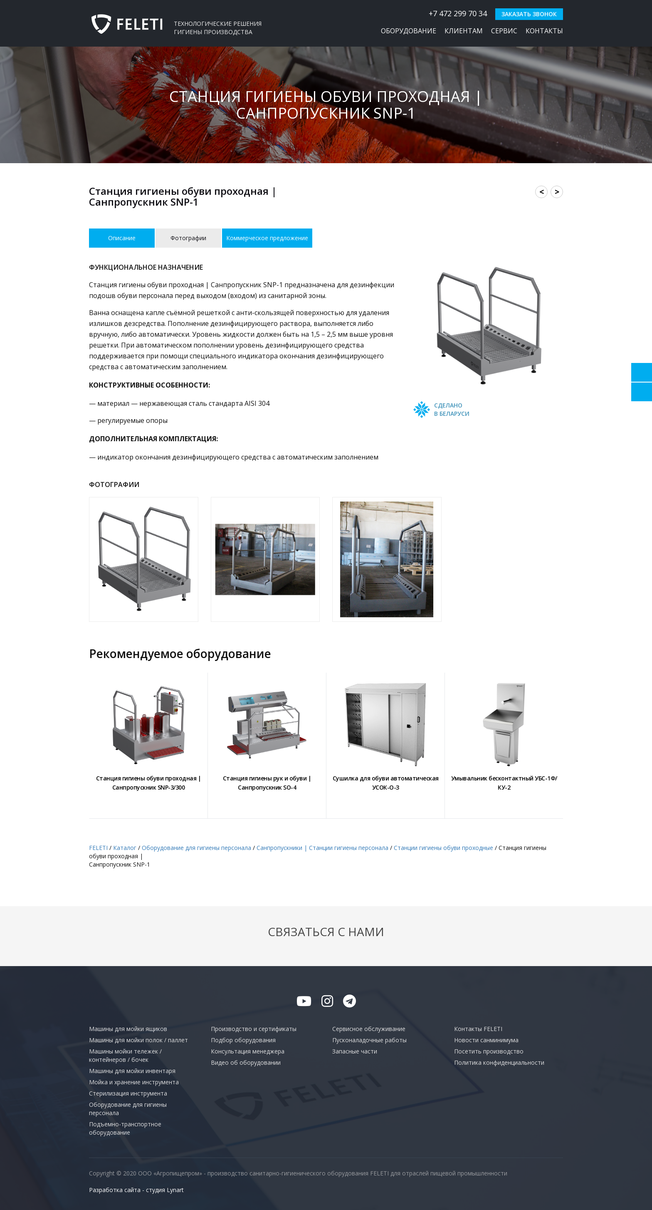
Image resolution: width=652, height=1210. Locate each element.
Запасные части (354, 1051)
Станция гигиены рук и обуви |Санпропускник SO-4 (267, 782)
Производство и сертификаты (253, 1029)
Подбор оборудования (243, 1040)
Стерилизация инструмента (128, 1093)
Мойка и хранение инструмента (134, 1082)
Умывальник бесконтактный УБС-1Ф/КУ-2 (504, 782)
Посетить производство (489, 1051)
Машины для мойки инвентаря (132, 1071)
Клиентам (464, 30)
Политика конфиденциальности (499, 1062)
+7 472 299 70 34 (453, 13)
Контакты (544, 30)
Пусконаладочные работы (369, 1040)
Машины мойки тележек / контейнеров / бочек (125, 1055)
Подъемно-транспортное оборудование (125, 1128)
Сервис (504, 30)
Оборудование (408, 30)
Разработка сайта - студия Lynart (136, 1190)
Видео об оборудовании (246, 1062)
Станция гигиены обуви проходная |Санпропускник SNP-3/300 (148, 782)
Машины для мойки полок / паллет (138, 1040)
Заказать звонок (529, 14)
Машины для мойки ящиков (128, 1029)
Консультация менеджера (247, 1051)
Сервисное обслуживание (368, 1029)
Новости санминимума (486, 1040)
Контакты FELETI (478, 1029)
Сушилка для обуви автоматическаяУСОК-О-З (386, 782)
